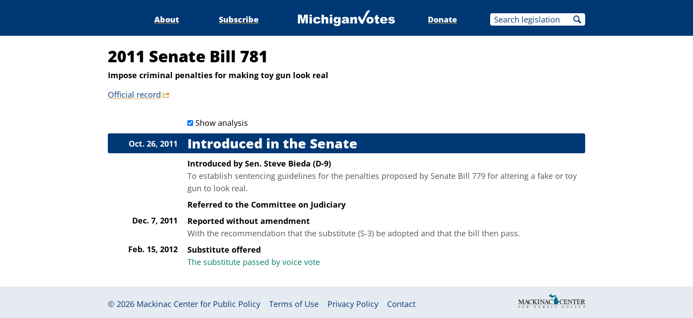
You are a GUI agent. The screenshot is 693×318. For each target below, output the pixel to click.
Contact (401, 304)
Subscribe (239, 19)
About (166, 19)
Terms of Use (294, 304)
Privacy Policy (352, 304)
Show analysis (221, 122)
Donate (442, 19)
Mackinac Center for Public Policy (198, 304)
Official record (134, 94)
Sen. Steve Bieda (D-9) (288, 163)
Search (577, 19)
